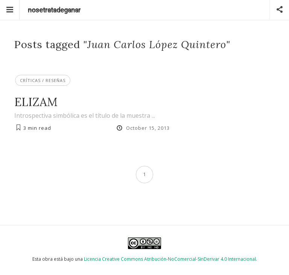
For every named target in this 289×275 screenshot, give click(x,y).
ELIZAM (36, 101)
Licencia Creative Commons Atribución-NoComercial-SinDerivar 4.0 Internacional (170, 259)
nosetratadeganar (54, 10)
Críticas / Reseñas (42, 80)
